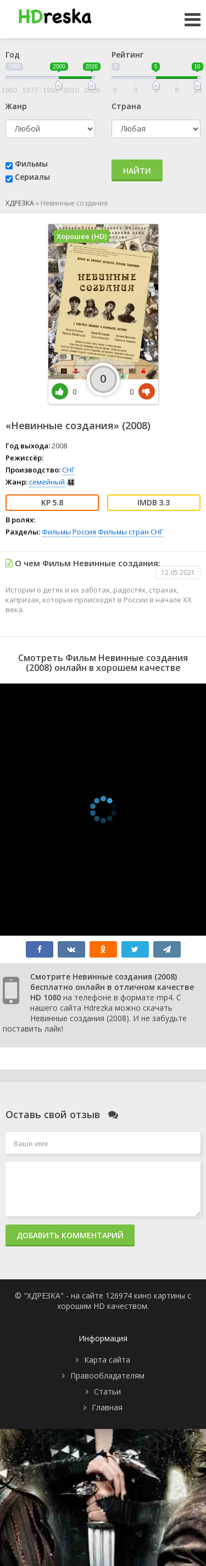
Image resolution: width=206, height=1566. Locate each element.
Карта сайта (107, 1359)
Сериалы (32, 177)
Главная (107, 1407)
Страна (126, 106)
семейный (47, 482)
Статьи (107, 1391)
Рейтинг (127, 54)
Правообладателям (107, 1375)
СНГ (68, 470)
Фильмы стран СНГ (130, 532)
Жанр (16, 106)
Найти (137, 171)
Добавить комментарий (70, 1235)
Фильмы (31, 163)
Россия (84, 532)
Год (12, 54)
